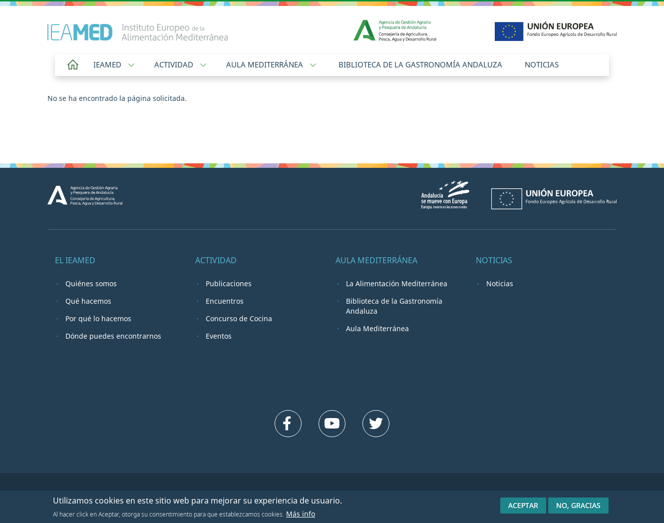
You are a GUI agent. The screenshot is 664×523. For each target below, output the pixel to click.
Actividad (180, 64)
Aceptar (523, 507)
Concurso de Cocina (239, 318)
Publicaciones (229, 283)
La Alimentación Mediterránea (396, 283)
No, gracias (578, 507)
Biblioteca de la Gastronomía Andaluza (420, 64)
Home (72, 65)
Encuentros (225, 301)
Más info (300, 515)
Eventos (219, 336)
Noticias (542, 64)
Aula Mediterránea (271, 64)
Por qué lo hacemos (98, 318)
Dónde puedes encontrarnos (113, 336)
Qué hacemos (88, 301)
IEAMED (113, 64)
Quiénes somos (91, 283)
